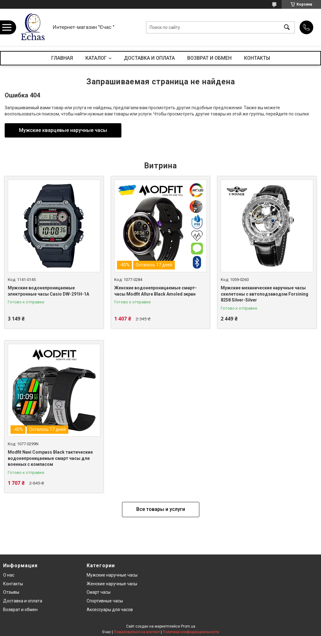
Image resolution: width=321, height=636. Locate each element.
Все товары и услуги (160, 509)
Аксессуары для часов (110, 609)
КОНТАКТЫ (257, 58)
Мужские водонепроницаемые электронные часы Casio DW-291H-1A (48, 291)
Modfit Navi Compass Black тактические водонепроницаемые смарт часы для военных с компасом (50, 458)
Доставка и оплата (22, 600)
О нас (8, 575)
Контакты (13, 583)
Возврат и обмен (20, 609)
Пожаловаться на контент (137, 632)
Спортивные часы (105, 600)
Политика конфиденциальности (191, 632)
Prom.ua (188, 626)
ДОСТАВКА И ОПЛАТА (149, 58)
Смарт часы (99, 592)
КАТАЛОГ (96, 58)
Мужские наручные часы (112, 575)
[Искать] (286, 27)
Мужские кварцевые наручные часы (63, 130)
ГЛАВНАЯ (62, 58)
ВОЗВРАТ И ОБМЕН (209, 58)
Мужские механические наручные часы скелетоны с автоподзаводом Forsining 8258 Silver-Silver (264, 293)
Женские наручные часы (112, 583)
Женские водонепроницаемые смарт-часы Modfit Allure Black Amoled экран (155, 291)
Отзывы (11, 592)
